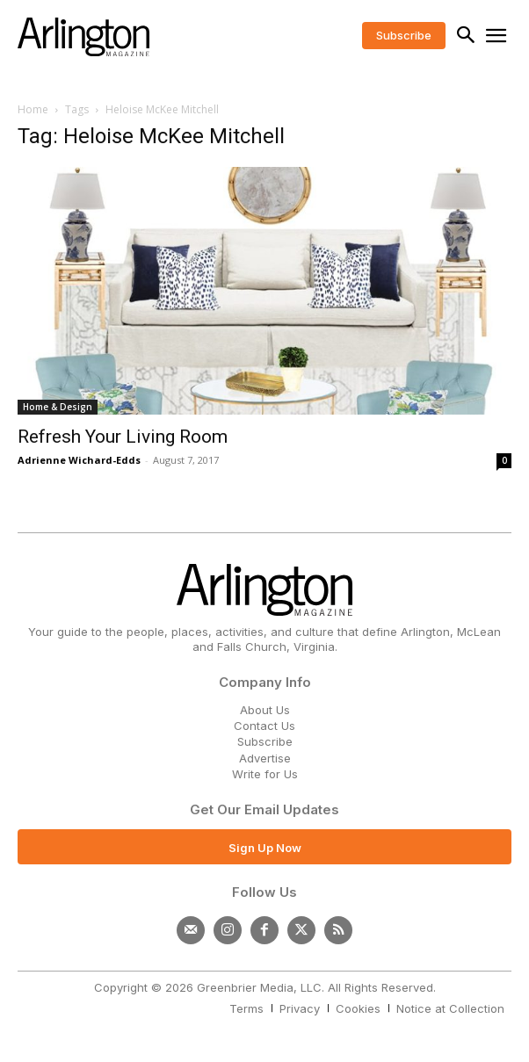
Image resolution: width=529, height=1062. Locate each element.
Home (33, 109)
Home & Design (57, 407)
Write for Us (265, 774)
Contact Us (264, 726)
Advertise (265, 758)
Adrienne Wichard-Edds (79, 459)
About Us (265, 710)
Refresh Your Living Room (123, 436)
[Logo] (83, 37)
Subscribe (265, 741)
